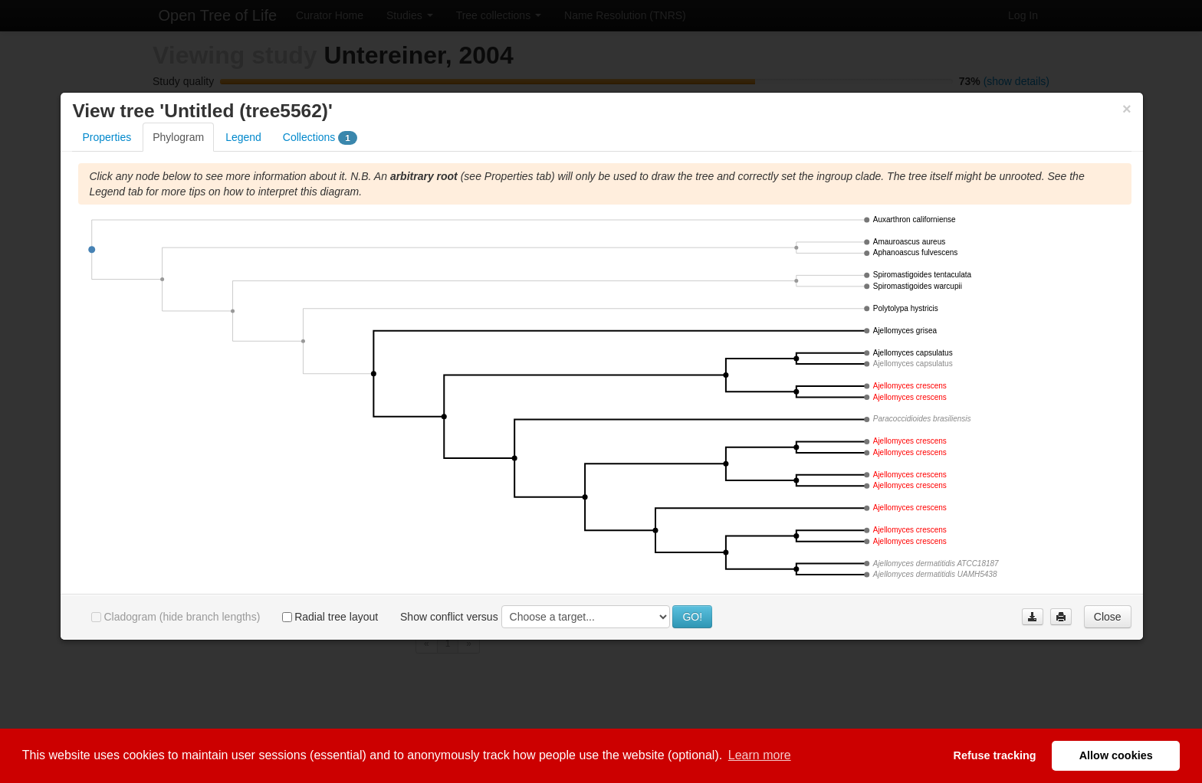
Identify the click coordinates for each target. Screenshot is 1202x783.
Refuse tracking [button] (995, 755)
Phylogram (178, 149)
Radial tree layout (330, 629)
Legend (243, 149)
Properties (106, 149)
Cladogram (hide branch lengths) (175, 629)
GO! (692, 629)
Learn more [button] (759, 755)
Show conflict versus (449, 629)
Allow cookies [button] (1116, 755)
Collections (320, 150)
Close (1108, 629)
